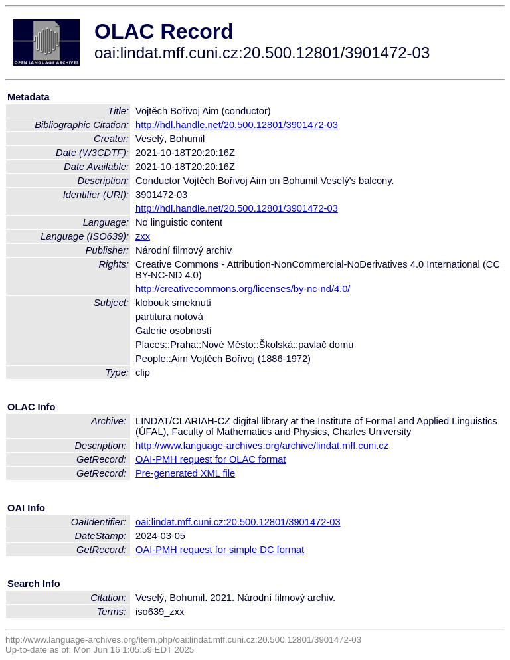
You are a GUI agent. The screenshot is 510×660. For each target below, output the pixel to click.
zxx (142, 236)
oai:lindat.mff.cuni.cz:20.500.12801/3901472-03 (238, 522)
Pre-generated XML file (185, 473)
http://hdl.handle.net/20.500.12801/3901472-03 (236, 125)
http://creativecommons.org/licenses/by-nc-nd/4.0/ (242, 289)
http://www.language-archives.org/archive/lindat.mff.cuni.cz (261, 445)
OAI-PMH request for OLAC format (210, 459)
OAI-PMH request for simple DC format (219, 549)
